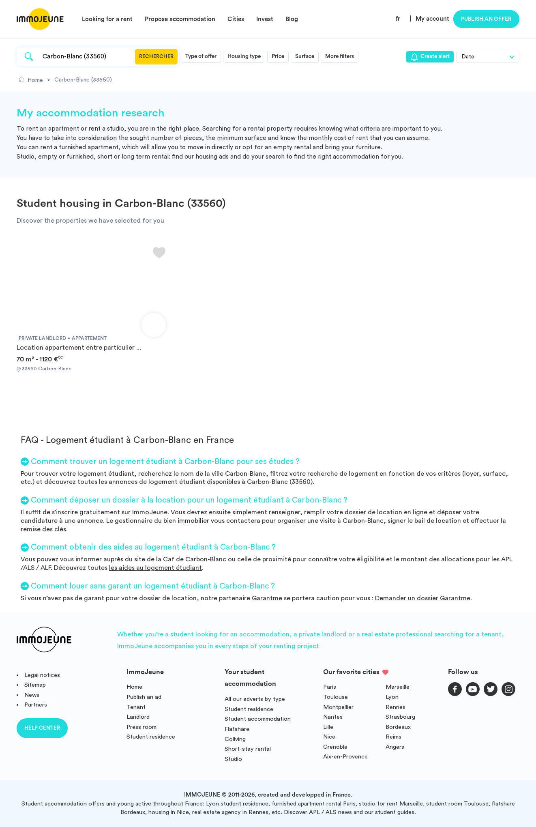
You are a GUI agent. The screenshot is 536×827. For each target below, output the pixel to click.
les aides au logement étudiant (155, 568)
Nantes (333, 717)
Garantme (267, 598)
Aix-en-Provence (345, 757)
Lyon (392, 697)
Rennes (395, 707)
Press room (141, 727)
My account (432, 19)
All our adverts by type (255, 699)
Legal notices (42, 675)
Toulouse (335, 697)
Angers (395, 747)
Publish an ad (143, 697)
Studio (233, 759)
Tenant (136, 707)
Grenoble (335, 747)
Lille (328, 727)
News (31, 695)
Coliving (235, 739)
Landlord (138, 717)
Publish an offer (486, 19)
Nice (329, 737)
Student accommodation (258, 719)
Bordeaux (398, 727)
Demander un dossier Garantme (422, 598)
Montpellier (338, 707)
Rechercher (156, 56)
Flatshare (237, 729)
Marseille (398, 687)
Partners (35, 705)
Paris (329, 687)
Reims (393, 737)
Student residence (150, 737)
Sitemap (35, 685)
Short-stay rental (248, 749)
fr (398, 19)
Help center (42, 727)
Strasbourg (400, 717)
